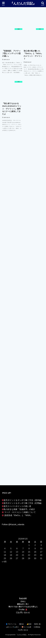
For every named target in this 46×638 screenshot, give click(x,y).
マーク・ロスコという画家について (20, 512)
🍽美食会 (37, 627)
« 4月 (4, 561)
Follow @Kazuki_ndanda (13, 524)
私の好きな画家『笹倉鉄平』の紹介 (19, 509)
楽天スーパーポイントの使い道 (17, 506)
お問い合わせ (24, 612)
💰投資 (29, 624)
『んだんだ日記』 (23, 3)
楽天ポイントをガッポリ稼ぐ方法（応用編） (23, 503)
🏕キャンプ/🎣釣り (12, 627)
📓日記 (21, 624)
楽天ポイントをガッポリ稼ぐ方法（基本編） (23, 500)
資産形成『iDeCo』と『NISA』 (18, 515)
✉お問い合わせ (23, 630)
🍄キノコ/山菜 (26, 627)
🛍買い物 (37, 624)
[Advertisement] (23, 167)
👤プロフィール (11, 624)
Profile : (23, 609)
